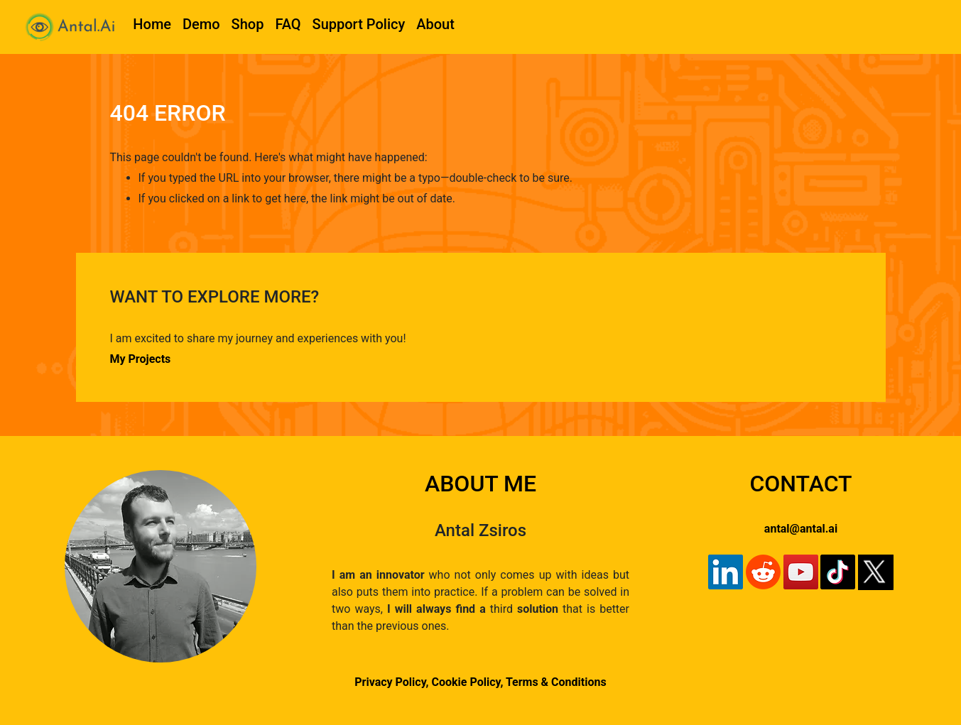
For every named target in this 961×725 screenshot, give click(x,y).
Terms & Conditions (556, 682)
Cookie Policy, (469, 682)
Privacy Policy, (391, 682)
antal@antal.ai (800, 528)
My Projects (140, 359)
